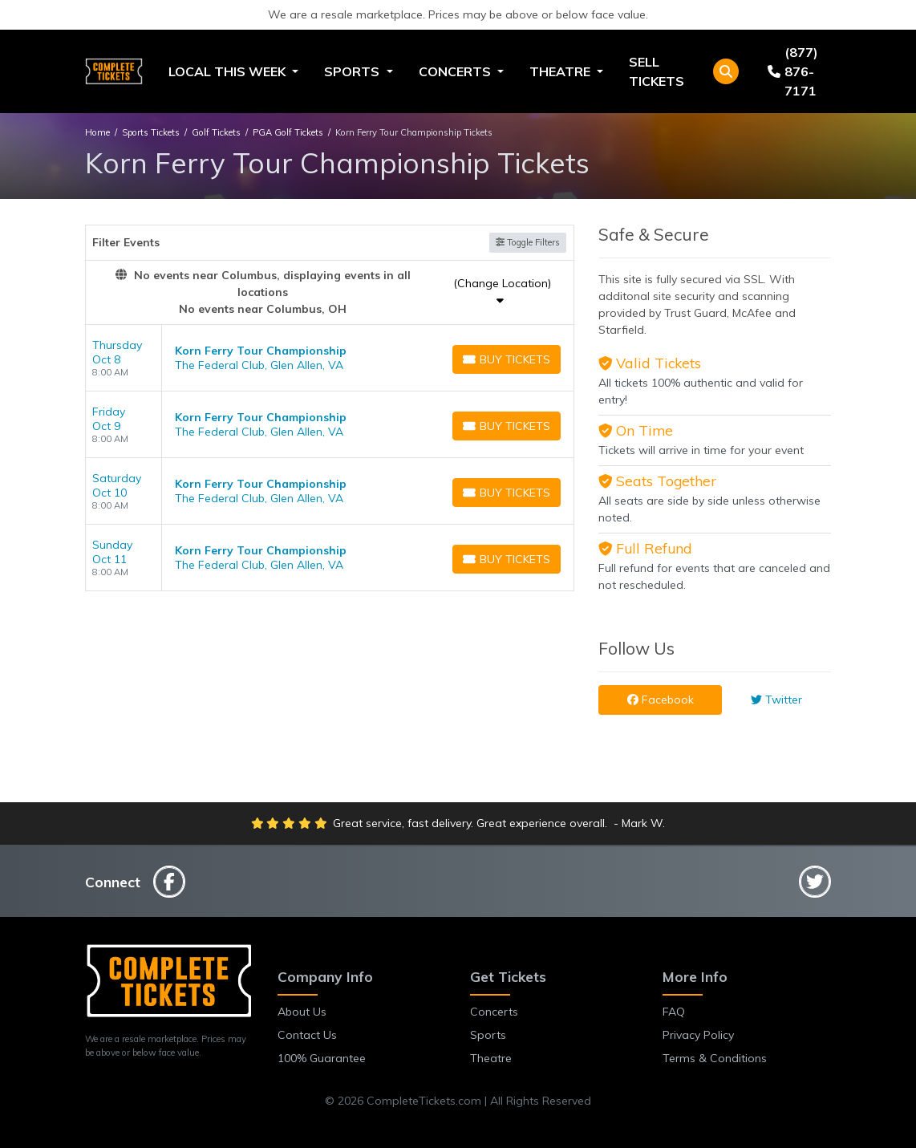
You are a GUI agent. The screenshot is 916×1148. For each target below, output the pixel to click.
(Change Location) (502, 291)
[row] (329, 358)
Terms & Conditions (715, 1058)
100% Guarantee (322, 1058)
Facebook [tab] (660, 699)
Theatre (491, 1058)
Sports (488, 1035)
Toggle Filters (528, 242)
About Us (302, 1011)
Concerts (494, 1011)
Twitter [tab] (776, 699)
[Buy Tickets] (506, 359)
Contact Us (307, 1035)
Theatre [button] (561, 71)
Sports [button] (353, 71)
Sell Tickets (656, 71)
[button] (726, 71)
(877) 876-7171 (793, 71)
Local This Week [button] (228, 71)
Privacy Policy (698, 1035)
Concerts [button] (456, 71)
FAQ (674, 1011)
